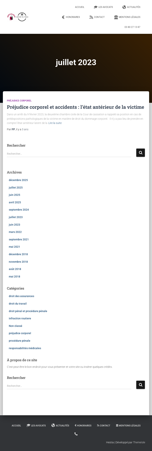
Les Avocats (103, 7)
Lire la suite (55, 123)
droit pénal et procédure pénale (28, 311)
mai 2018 (14, 276)
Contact (97, 17)
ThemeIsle (139, 442)
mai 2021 (14, 246)
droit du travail (18, 303)
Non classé (15, 325)
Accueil (79, 7)
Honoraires (70, 17)
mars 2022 (15, 231)
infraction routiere (20, 318)
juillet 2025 (16, 187)
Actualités (131, 7)
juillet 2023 (16, 217)
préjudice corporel (19, 100)
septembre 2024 (19, 209)
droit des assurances (21, 296)
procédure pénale (19, 340)
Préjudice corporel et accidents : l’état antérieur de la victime (75, 107)
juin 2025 (14, 194)
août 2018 (15, 269)
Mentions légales (127, 17)
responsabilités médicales (25, 348)
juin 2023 (14, 224)
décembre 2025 (18, 180)
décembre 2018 (18, 254)
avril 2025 (15, 202)
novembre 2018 (18, 261)
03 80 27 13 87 (132, 27)
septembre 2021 (19, 239)
